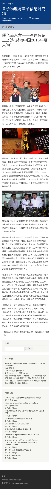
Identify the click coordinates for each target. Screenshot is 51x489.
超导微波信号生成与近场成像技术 (18, 429)
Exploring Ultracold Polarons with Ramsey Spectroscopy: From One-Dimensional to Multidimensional (21, 442)
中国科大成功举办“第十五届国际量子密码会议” (23, 398)
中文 (4, 4)
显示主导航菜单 (8, 27)
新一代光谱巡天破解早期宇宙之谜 (18, 450)
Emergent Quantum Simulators (17, 424)
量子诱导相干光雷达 (13, 455)
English (10, 4)
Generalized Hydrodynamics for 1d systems (22, 434)
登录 (3, 476)
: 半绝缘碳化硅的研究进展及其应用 (18, 419)
